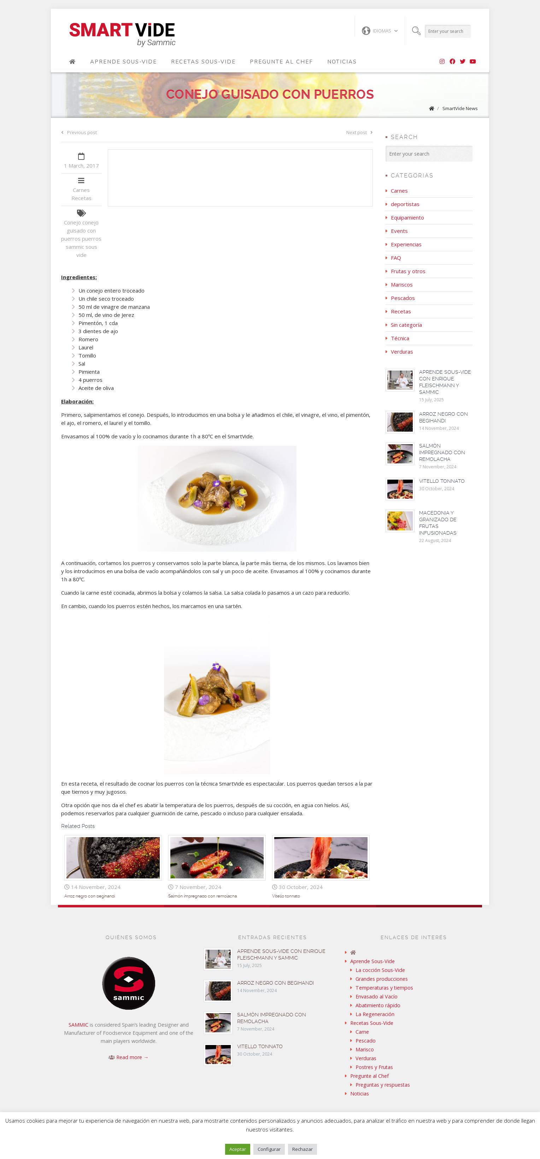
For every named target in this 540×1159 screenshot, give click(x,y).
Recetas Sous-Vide (203, 61)
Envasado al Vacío (377, 996)
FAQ (396, 257)
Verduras (402, 351)
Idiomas (376, 30)
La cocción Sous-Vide (380, 970)
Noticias (342, 61)
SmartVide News (460, 108)
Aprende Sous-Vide (123, 61)
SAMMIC (78, 1024)
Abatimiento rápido (378, 1005)
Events (399, 230)
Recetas (81, 198)
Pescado (366, 1040)
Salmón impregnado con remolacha (202, 896)
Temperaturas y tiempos (384, 987)
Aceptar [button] (237, 1149)
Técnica (400, 338)
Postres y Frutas (374, 1067)
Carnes (81, 189)
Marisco (365, 1049)
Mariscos (402, 284)
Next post (359, 132)
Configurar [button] (269, 1149)
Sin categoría (406, 324)
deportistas (405, 204)
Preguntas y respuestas (383, 1084)
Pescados (403, 297)
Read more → (132, 1057)
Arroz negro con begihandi (89, 896)
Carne (362, 1031)
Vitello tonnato (286, 896)
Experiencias (406, 244)
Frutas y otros (408, 271)
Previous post (79, 132)
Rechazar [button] (302, 1149)
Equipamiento (407, 217)
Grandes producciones (382, 978)
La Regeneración (375, 1014)
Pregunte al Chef (281, 61)
